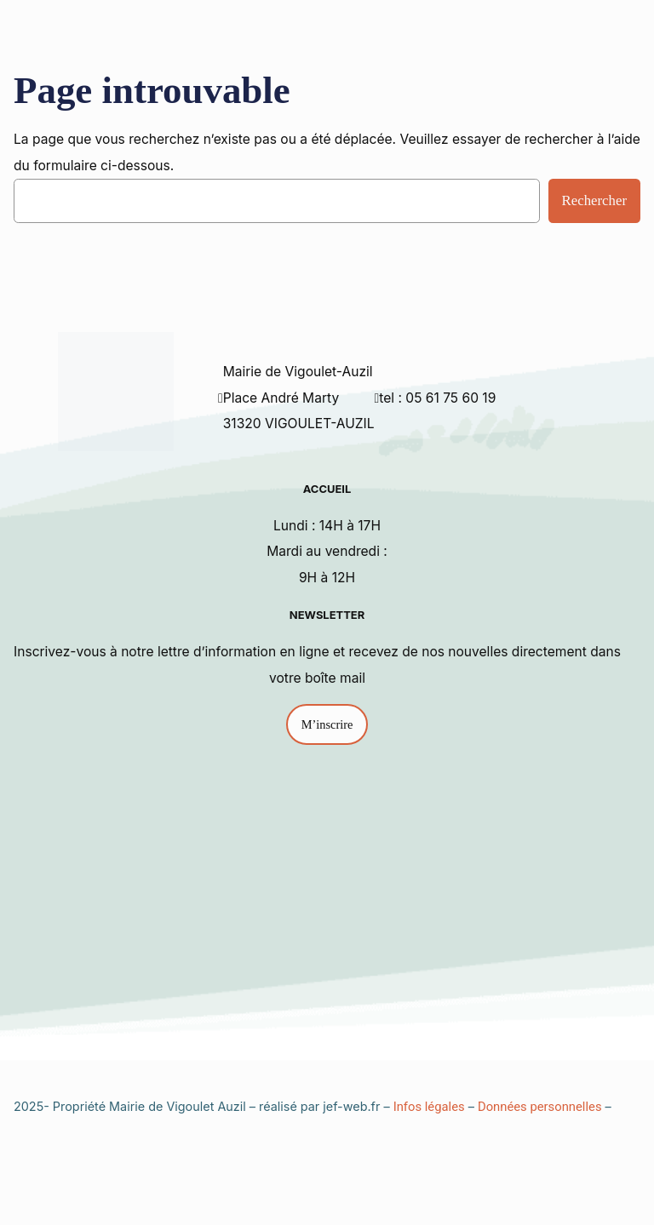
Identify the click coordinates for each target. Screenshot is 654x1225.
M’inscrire (327, 724)
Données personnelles (540, 1106)
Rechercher (594, 200)
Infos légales (429, 1106)
